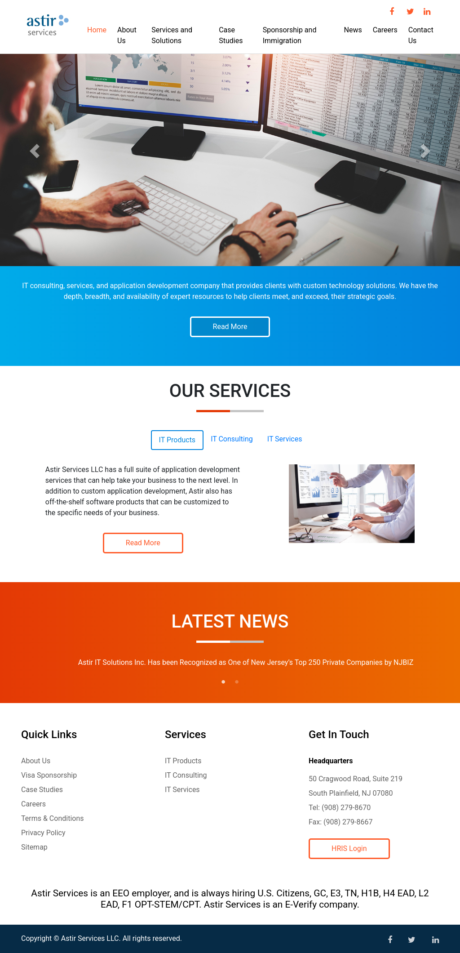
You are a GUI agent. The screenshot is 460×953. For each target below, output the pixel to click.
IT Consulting (186, 775)
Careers (385, 30)
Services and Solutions (171, 35)
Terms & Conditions (52, 818)
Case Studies (231, 35)
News (353, 30)
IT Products (183, 761)
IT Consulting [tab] (232, 439)
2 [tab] (236, 681)
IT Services (182, 789)
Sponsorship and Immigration (290, 35)
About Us (127, 35)
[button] (34, 151)
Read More (230, 326)
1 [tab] (223, 681)
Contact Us (420, 35)
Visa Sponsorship (49, 775)
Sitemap (34, 847)
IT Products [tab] (177, 440)
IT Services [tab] (284, 439)
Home (96, 30)
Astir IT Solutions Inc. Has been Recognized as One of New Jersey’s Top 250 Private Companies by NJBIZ (245, 662)
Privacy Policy (43, 832)
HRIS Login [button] (349, 848)
